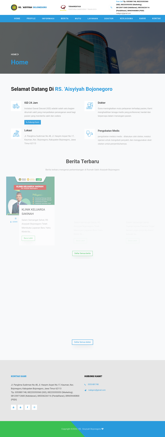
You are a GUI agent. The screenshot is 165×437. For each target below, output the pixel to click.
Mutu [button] (78, 18)
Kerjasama (126, 18)
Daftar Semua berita (83, 253)
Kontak (156, 18)
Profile (31, 18)
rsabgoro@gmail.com (123, 13)
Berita (65, 18)
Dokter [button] (109, 18)
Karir (142, 18)
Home (17, 18)
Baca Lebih (28, 241)
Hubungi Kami (32, 124)
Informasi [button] (48, 18)
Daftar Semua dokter (82, 342)
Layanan (93, 18)
